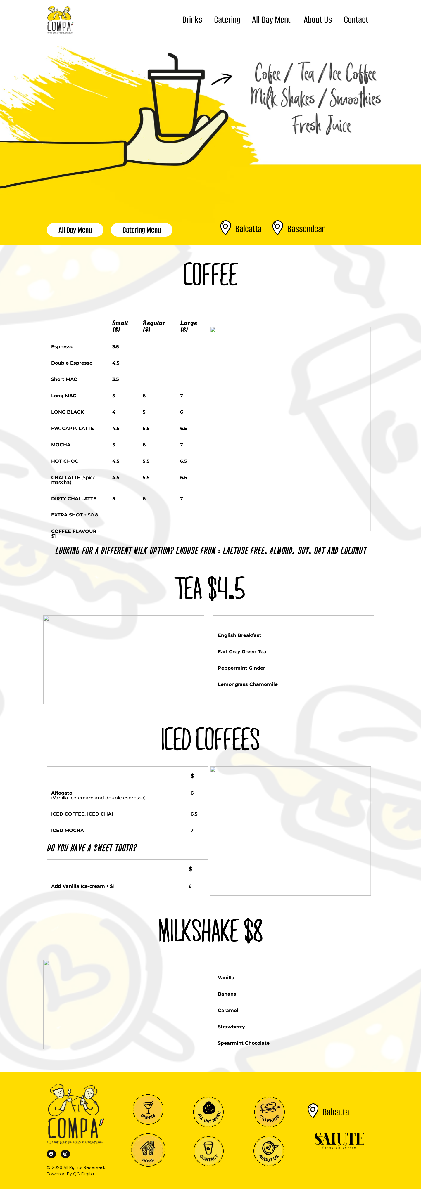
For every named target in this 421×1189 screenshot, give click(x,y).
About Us (318, 19)
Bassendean (306, 229)
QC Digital (84, 1174)
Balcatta (248, 229)
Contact (356, 19)
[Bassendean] (277, 227)
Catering (227, 19)
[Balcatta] (225, 227)
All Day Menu (272, 19)
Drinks (192, 19)
